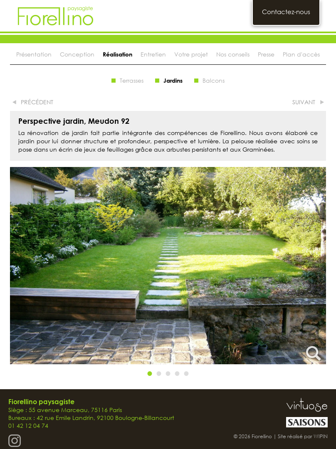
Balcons (214, 80)
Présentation (34, 54)
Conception (77, 54)
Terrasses (131, 80)
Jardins (173, 80)
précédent (37, 102)
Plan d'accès (301, 54)
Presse (266, 54)
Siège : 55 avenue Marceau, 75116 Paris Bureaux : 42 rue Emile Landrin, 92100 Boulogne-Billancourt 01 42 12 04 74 (91, 413)
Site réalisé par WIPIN (303, 436)
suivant (303, 102)
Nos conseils (233, 54)
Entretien (153, 54)
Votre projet (191, 54)
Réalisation (117, 54)
